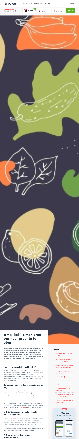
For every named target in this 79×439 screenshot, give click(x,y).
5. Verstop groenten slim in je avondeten (64, 389)
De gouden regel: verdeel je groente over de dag (64, 360)
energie (11, 397)
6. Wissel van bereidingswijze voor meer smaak (64, 395)
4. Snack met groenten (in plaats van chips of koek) (63, 384)
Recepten (24, 3)
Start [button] (70, 10)
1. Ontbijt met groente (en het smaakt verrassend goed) (64, 366)
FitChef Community (10, 3)
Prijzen (30, 3)
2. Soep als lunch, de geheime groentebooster (64, 372)
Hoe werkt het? (38, 3)
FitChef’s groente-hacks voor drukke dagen (64, 401)
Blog (49, 3)
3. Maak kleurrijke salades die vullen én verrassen (64, 378)
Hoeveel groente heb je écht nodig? (64, 354)
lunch (24, 407)
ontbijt (14, 418)
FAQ (45, 3)
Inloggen (72, 3)
